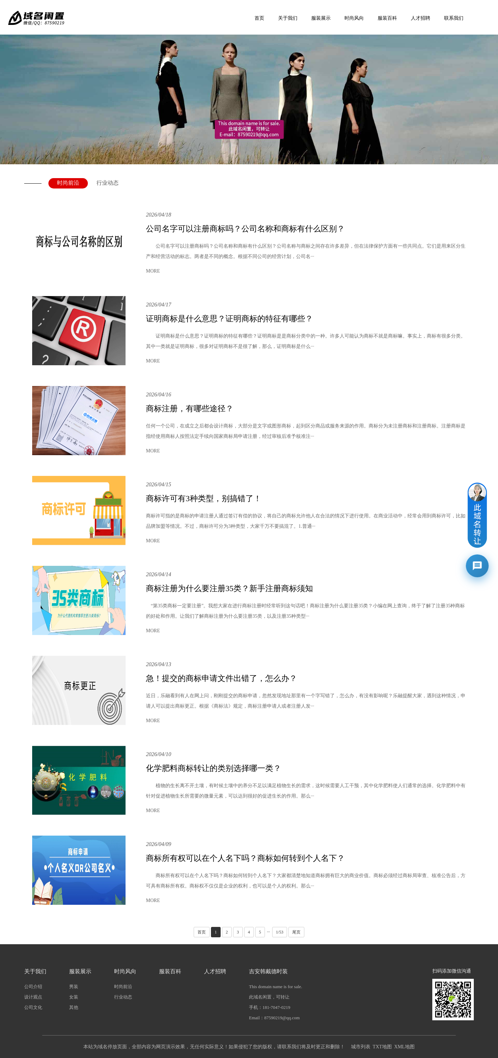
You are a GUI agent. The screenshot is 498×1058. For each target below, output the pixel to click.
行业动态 (107, 183)
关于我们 (287, 18)
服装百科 (387, 18)
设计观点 (33, 997)
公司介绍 (33, 986)
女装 (73, 997)
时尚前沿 (68, 183)
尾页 (296, 932)
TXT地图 (382, 1046)
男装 (73, 986)
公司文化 (33, 1007)
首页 (259, 18)
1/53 (279, 932)
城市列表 (360, 1046)
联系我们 (453, 18)
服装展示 (321, 18)
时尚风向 (354, 18)
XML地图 (404, 1046)
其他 (73, 1007)
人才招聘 (420, 18)
